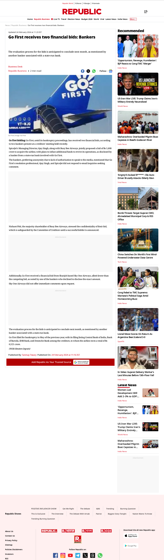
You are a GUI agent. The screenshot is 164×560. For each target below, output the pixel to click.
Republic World (67, 3)
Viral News (122, 182)
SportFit (121, 341)
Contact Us (10, 536)
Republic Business (17, 71)
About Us (9, 531)
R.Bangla (87, 3)
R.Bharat (78, 3)
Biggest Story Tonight (117, 514)
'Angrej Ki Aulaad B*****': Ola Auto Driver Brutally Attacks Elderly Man (136, 176)
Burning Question (128, 508)
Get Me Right (68, 508)
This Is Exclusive (38, 514)
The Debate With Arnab (80, 514)
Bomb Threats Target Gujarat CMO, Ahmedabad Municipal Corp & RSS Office (136, 216)
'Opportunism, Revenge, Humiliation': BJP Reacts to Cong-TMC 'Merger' (137, 62)
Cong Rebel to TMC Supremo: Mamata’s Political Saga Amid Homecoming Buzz (133, 296)
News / (8, 25)
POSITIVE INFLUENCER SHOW (43, 508)
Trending (110, 508)
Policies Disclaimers (13, 549)
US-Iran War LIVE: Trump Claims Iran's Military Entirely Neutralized (137, 100)
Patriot (99, 514)
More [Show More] (133, 19)
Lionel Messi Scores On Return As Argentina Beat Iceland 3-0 (135, 335)
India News (122, 68)
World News (123, 106)
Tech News (122, 262)
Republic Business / (19, 25)
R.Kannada (96, 3)
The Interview (57, 514)
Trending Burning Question (43, 519)
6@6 (98, 508)
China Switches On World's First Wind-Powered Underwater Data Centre (137, 256)
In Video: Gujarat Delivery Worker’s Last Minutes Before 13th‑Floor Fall (136, 373)
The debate (85, 508)
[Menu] (144, 11)
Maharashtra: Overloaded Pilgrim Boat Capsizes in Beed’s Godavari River (138, 138)
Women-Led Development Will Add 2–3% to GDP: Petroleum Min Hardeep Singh (127, 396)
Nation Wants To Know (142, 514)
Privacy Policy (11, 540)
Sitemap (8, 545)
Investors (9, 554)
